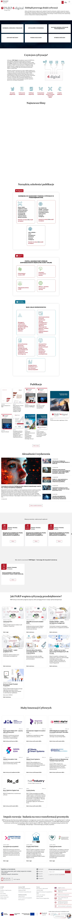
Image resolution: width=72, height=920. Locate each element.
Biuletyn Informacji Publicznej (62, 891)
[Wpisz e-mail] (56, 872)
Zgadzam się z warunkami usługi (55, 874)
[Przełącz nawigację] (69, 2)
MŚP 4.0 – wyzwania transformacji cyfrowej (43, 288)
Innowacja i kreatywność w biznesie (42, 274)
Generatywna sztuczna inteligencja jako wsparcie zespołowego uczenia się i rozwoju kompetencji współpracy (21, 487)
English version (61, 887)
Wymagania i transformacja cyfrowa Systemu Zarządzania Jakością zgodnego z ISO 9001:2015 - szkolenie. (23, 327)
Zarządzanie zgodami (63, 903)
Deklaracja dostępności (63, 894)
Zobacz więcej (36, 445)
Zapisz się (68, 871)
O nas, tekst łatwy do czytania (63, 898)
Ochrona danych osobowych (65, 906)
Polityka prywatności (63, 901)
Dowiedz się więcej (22, 219)
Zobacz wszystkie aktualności (36, 505)
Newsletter (63, 874)
